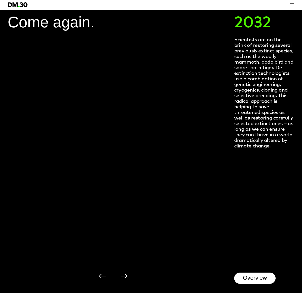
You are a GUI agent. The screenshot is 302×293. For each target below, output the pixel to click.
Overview (255, 277)
